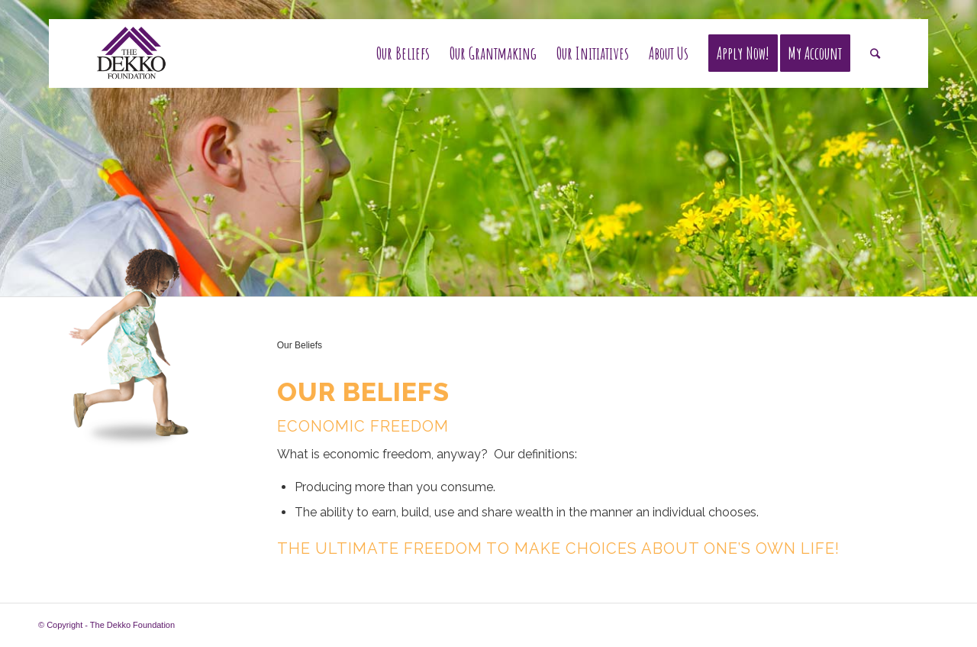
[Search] (875, 53)
